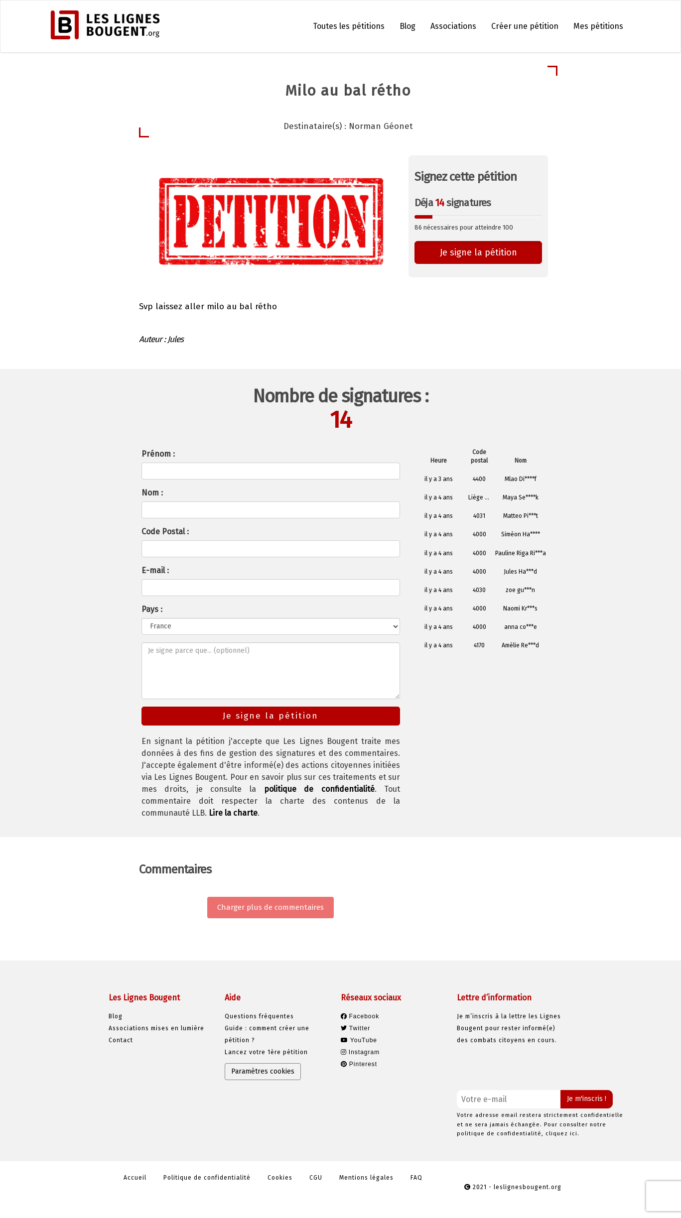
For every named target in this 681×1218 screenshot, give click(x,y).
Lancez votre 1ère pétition (266, 1052)
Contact (121, 1040)
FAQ (416, 1177)
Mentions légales (366, 1177)
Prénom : (158, 454)
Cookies (280, 1177)
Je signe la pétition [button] (478, 252)
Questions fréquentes (259, 1016)
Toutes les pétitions (349, 26)
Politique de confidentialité (207, 1177)
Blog (407, 26)
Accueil (135, 1177)
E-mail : (155, 570)
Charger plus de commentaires (270, 907)
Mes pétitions (598, 26)
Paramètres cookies (262, 1071)
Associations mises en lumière (156, 1028)
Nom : (152, 492)
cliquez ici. (562, 1133)
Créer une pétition (524, 26)
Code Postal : (165, 531)
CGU (315, 1177)
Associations (453, 26)
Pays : (151, 609)
